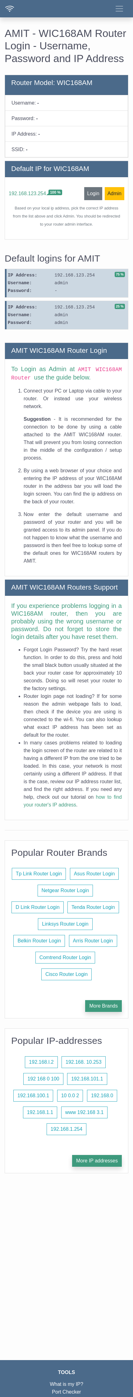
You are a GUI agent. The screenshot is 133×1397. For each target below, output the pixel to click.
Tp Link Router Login (39, 873)
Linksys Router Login (65, 924)
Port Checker (66, 1392)
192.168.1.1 (40, 1112)
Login (93, 193)
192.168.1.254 (66, 1129)
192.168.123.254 (27, 193)
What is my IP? (66, 1384)
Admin (115, 193)
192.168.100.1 (33, 1095)
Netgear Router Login (65, 890)
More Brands (103, 1005)
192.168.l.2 (41, 1062)
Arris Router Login (93, 940)
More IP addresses (97, 1160)
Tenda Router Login (93, 907)
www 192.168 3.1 (84, 1112)
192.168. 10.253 (84, 1062)
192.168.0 (102, 1095)
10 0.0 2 (70, 1095)
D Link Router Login (37, 907)
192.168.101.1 (87, 1078)
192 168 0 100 (43, 1078)
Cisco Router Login (66, 974)
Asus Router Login (94, 873)
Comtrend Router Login (65, 957)
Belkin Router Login (39, 940)
